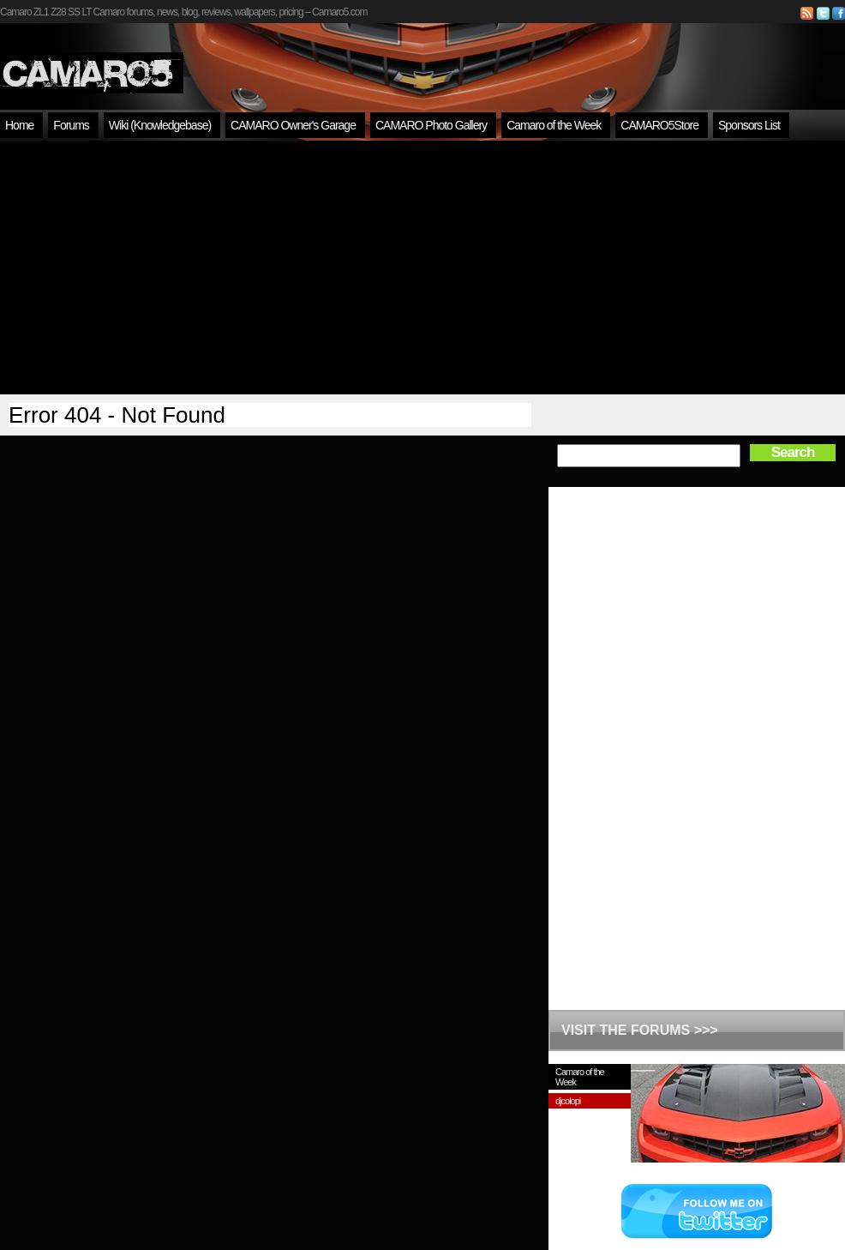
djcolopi (567, 1101)
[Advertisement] (423, 267)
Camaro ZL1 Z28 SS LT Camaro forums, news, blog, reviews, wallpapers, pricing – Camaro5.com (183, 12)
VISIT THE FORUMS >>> (639, 1030)
